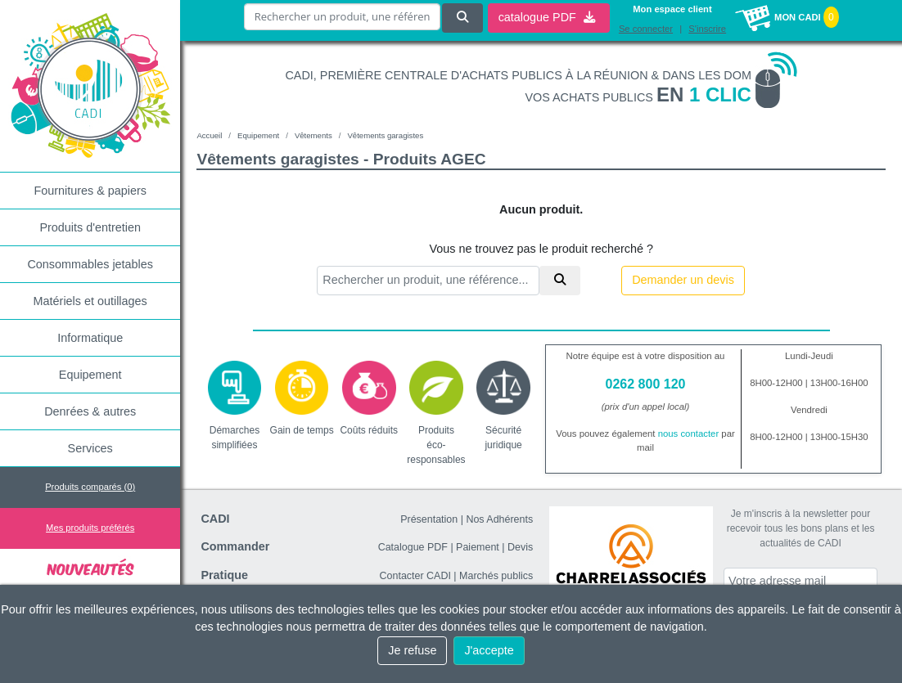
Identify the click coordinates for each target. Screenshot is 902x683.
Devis (520, 547)
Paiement (477, 547)
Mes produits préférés (90, 527)
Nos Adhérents (499, 519)
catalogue (546, 17)
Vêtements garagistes (385, 135)
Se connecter (646, 29)
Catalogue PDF (413, 547)
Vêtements (313, 135)
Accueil (209, 135)
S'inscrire (707, 29)
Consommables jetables (90, 264)
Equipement (90, 374)
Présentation (429, 519)
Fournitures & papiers (90, 190)
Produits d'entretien (90, 227)
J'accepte (488, 650)
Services (90, 448)
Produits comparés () (90, 487)
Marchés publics (496, 576)
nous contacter (688, 433)
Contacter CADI (415, 576)
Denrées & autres (90, 411)
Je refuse (412, 650)
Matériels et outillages (90, 301)
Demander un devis (683, 279)
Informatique (90, 337)
